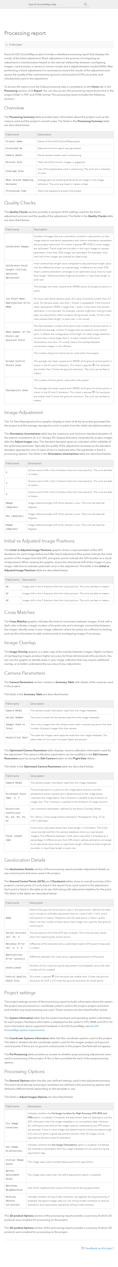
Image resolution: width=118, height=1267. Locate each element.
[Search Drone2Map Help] (56, 4)
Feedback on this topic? (99, 1260)
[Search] (85, 4)
